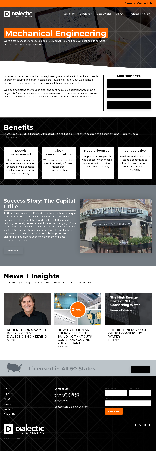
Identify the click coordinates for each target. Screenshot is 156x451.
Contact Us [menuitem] (144, 3)
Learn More (13, 250)
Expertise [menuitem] (8, 394)
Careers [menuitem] (130, 3)
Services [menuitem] (8, 388)
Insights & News (140, 13)
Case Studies (104, 13)
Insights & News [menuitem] (11, 409)
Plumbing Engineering (129, 105)
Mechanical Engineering (128, 83)
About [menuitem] (7, 399)
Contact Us (140, 369)
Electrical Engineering (129, 94)
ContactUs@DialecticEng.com (71, 406)
